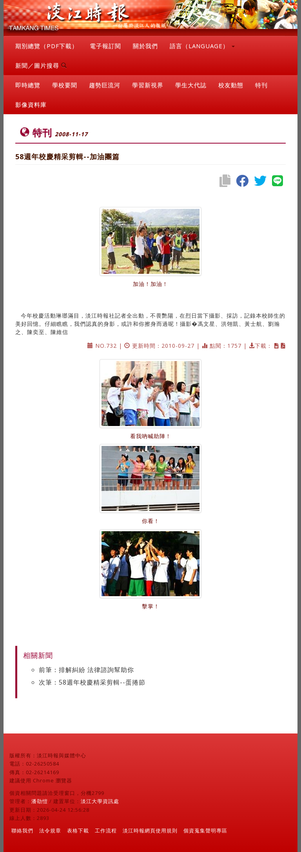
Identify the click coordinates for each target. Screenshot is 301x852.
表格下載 (78, 830)
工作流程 (106, 830)
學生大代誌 (191, 85)
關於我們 (145, 46)
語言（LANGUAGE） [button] (202, 46)
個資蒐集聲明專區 (205, 830)
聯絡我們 (22, 830)
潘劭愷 (39, 801)
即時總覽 (27, 85)
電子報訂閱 (105, 46)
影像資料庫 (31, 104)
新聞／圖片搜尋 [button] (41, 65)
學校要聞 (64, 85)
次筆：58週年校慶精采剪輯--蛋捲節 (92, 682)
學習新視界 (147, 85)
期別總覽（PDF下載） (46, 46)
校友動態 (230, 85)
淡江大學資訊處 (100, 801)
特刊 (261, 85)
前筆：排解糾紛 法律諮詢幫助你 (86, 669)
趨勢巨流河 (104, 85)
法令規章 (50, 830)
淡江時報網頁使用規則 (150, 830)
